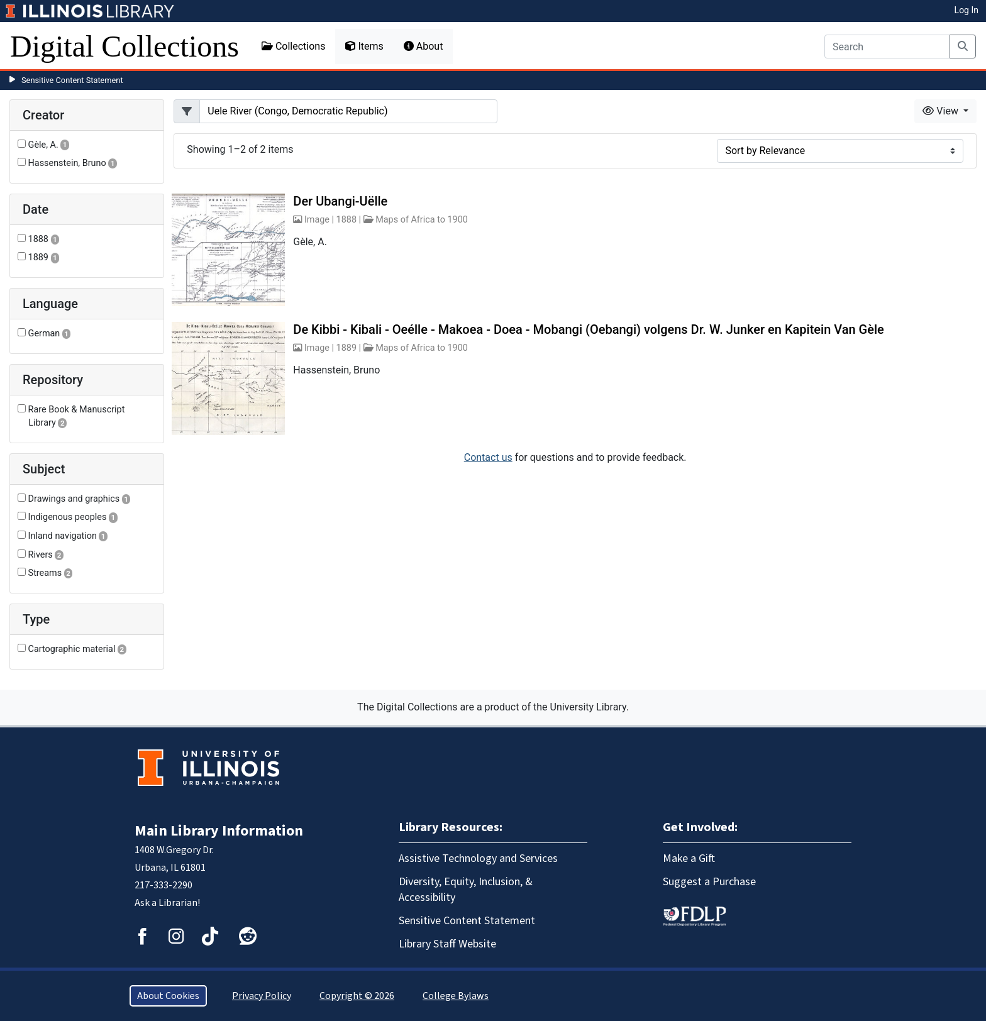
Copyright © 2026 (356, 996)
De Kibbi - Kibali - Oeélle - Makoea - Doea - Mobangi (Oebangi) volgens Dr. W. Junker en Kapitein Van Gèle (588, 329)
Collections (294, 46)
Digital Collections (124, 46)
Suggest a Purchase (709, 882)
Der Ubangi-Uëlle (340, 201)
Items (364, 46)
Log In (966, 10)
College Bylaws (456, 996)
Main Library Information (219, 831)
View (941, 111)
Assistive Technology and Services (478, 858)
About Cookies (168, 996)
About (423, 46)
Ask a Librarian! (167, 903)
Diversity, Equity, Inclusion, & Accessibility (466, 889)
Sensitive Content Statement (72, 80)
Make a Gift (689, 858)
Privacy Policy (261, 996)
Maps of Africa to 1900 (421, 219)
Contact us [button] (488, 457)
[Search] (887, 46)
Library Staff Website (447, 944)
